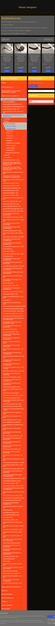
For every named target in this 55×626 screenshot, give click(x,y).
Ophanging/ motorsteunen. (13, 143)
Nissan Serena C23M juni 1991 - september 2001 (14, 503)
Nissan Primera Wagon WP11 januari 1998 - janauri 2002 (14, 475)
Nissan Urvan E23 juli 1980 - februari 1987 (14, 564)
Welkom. (4, 82)
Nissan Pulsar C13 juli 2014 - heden (14, 480)
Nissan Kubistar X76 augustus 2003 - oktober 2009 (14, 326)
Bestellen (7, 71)
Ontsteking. (9, 140)
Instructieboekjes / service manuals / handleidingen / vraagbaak (14, 91)
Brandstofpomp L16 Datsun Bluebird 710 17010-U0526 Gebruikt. (21, 58)
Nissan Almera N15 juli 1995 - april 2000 (14, 236)
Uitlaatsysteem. (10, 150)
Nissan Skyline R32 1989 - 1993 (14, 512)
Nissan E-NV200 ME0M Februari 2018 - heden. (14, 297)
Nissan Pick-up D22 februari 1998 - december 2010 (12, 442)
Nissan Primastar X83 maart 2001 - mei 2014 (14, 459)
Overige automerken (14, 605)
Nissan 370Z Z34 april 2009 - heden (14, 230)
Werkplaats (4, 601)
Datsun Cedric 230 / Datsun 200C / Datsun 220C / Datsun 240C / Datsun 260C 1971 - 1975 (14, 163)
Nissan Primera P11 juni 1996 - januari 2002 (14, 465)
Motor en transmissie (15, 123)
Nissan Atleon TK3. (14, 256)
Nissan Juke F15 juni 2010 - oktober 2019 (14, 311)
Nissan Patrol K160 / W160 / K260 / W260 (14, 428)
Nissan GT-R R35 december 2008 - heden (14, 303)
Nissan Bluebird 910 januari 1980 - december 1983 (14, 259)
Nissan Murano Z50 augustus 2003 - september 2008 (14, 380)
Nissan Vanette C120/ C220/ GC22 (14, 573)
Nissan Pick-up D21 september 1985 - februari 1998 (12, 438)
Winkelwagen (33, 86)
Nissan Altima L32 (14, 249)
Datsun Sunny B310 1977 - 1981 (14, 203)
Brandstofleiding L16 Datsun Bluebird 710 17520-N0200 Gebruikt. (7, 58)
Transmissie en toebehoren (15, 152)
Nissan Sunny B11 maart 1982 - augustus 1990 (14, 526)
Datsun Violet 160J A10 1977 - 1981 (14, 206)
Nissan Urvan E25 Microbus (14, 571)
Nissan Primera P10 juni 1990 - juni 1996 (14, 462)
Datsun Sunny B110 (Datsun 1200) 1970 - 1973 (14, 198)
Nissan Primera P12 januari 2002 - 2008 (14, 468)
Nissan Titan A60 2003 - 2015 (14, 556)
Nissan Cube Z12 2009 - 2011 (14, 294)
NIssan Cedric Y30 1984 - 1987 (14, 285)
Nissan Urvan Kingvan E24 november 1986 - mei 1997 (14, 568)
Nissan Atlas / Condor (8, 251)
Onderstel (15, 155)
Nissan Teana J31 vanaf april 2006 (14, 543)
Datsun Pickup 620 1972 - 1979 (14, 190)
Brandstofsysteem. (11, 128)
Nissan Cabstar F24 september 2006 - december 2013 (14, 280)
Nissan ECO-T (14, 300)
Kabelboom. (9, 133)
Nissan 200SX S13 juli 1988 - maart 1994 (14, 211)
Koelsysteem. (9, 135)
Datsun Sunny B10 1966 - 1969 (14, 195)
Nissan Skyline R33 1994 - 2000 (14, 514)
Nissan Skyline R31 (14, 510)
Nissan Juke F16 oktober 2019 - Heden (14, 313)
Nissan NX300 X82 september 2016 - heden (14, 416)
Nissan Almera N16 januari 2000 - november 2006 (14, 239)
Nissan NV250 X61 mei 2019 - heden (14, 406)
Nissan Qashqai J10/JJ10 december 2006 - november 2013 (14, 488)
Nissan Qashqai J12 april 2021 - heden (14, 495)
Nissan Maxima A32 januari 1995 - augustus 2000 (14, 345)
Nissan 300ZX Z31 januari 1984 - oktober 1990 (14, 220)
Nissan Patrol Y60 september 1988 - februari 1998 (14, 432)
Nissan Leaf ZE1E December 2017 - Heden (14, 342)
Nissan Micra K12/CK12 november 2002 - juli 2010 (14, 367)
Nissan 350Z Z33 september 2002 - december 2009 (14, 227)
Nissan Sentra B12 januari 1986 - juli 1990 (14, 497)
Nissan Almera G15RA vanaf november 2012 (14, 233)
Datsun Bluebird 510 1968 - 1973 (14, 109)
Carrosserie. (15, 118)
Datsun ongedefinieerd (9, 101)
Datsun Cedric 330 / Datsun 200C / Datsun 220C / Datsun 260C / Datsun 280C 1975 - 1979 (14, 168)
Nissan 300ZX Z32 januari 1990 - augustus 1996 (14, 223)
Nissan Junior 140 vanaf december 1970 (14, 315)
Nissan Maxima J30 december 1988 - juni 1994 (14, 356)
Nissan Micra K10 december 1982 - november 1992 (14, 360)
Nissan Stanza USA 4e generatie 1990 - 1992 (14, 522)
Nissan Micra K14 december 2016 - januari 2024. (14, 374)
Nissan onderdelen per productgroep (14, 586)
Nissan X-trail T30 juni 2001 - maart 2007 (14, 576)
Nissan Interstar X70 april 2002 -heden (14, 308)
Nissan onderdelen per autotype (14, 99)
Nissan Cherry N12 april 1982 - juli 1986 (14, 291)
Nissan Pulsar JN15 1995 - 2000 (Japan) (14, 485)
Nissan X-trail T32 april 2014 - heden (14, 583)
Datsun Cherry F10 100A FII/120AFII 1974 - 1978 (14, 180)
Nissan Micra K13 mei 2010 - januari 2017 (14, 371)
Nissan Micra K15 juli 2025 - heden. (12, 377)
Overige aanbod (6, 608)
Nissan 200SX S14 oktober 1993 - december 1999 (14, 214)
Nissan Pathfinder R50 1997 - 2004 (12, 419)
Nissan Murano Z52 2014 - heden (14, 386)
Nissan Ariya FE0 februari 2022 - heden (14, 253)
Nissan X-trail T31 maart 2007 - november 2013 (14, 580)
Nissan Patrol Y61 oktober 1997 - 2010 (14, 435)
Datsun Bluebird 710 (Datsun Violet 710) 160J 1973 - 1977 (14, 115)
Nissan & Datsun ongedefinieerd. (10, 95)
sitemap (32, 623)
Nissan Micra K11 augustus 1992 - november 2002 (14, 364)
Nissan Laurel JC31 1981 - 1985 (14, 331)
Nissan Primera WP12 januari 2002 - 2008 (14, 478)
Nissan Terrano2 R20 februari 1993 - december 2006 (14, 553)
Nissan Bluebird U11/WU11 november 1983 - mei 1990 (14, 269)
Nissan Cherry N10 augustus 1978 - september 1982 (14, 288)
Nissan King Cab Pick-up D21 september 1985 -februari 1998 (14, 318)
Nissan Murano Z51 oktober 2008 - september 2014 (14, 383)
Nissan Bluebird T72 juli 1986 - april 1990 (14, 266)
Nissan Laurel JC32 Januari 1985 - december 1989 (14, 334)
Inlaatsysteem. (10, 131)
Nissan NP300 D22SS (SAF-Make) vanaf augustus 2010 (14, 400)
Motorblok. (9, 138)
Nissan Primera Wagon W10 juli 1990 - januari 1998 (14, 471)
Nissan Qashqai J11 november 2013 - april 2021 (14, 492)
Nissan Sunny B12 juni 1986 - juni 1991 (14, 529)
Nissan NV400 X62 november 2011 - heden (14, 413)
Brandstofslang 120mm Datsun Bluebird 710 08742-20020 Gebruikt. (34, 58)
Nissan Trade (14, 561)
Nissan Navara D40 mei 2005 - (14, 393)
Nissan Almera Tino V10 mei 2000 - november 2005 (14, 243)
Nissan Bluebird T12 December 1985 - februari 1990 (14, 262)
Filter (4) (5, 39)
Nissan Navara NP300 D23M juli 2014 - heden (14, 389)
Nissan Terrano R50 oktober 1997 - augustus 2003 (14, 546)
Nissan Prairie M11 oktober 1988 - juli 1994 (14, 455)
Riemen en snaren (11, 145)
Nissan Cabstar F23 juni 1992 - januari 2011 (14, 276)
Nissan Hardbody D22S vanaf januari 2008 (14, 306)
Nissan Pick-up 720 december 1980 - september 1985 (14, 446)
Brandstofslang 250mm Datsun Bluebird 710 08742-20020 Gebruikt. (48, 58)
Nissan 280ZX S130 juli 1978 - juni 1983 (14, 217)
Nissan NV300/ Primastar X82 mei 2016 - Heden (14, 409)
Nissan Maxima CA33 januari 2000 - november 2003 (14, 353)
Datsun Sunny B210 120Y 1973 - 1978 (14, 201)
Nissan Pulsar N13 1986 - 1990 (14, 483)
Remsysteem (15, 157)
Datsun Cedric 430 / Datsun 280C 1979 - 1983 (14, 172)
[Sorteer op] (48, 39)
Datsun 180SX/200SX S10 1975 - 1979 (14, 104)
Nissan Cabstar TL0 (14, 283)
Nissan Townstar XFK (14, 558)
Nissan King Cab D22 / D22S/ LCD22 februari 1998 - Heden (14, 322)
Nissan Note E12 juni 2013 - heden (14, 397)
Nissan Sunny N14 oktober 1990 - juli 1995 (14, 536)
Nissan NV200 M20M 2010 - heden (14, 404)
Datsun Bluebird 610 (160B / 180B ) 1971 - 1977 (14, 112)
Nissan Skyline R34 (14, 517)
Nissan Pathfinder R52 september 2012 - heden (14, 425)
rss (35, 623)
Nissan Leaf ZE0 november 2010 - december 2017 (14, 338)
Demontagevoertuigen (14, 87)
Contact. (4, 612)
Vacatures (4, 616)
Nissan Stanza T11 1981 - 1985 (14, 519)
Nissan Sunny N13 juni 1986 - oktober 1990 (14, 532)
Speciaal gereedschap (7, 594)
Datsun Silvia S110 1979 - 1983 (14, 193)
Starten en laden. (10, 147)
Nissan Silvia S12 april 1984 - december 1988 (14, 507)
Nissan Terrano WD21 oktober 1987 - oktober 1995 (14, 549)
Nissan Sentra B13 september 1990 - (14, 500)
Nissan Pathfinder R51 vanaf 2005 (14, 422)
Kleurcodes (5, 590)
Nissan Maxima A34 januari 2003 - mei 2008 (14, 349)
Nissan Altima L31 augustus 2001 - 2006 (14, 246)
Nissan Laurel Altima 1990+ (14, 329)
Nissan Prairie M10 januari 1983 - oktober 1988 (14, 452)
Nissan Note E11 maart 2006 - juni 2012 (14, 395)
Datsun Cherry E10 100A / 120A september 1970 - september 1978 (14, 176)
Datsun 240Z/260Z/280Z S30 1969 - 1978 (14, 106)
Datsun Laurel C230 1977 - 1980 (14, 185)
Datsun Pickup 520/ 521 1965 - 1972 (14, 188)
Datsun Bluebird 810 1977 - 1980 (14, 160)
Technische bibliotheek (14, 597)
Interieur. (15, 121)
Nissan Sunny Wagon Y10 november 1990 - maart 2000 (14, 539)
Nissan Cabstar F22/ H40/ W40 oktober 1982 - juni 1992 (14, 272)
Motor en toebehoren (15, 126)
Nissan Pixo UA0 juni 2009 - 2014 (14, 449)
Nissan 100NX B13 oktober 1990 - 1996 (14, 208)
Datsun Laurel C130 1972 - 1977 (14, 183)
